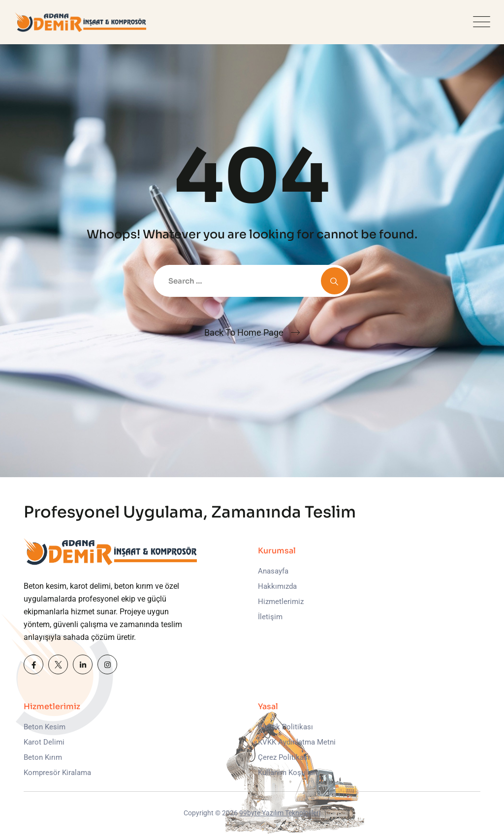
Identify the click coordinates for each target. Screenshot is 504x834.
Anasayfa (273, 571)
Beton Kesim (44, 726)
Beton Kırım (43, 757)
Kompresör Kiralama (57, 772)
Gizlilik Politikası (285, 726)
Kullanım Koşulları (287, 772)
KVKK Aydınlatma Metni (297, 742)
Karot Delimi (44, 742)
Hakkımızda (277, 586)
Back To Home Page (244, 332)
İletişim (270, 616)
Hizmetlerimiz (281, 601)
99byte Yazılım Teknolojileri (279, 813)
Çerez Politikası (284, 757)
